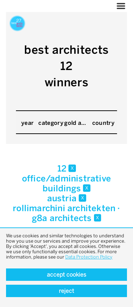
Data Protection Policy (88, 257)
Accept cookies (66, 274)
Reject (66, 291)
